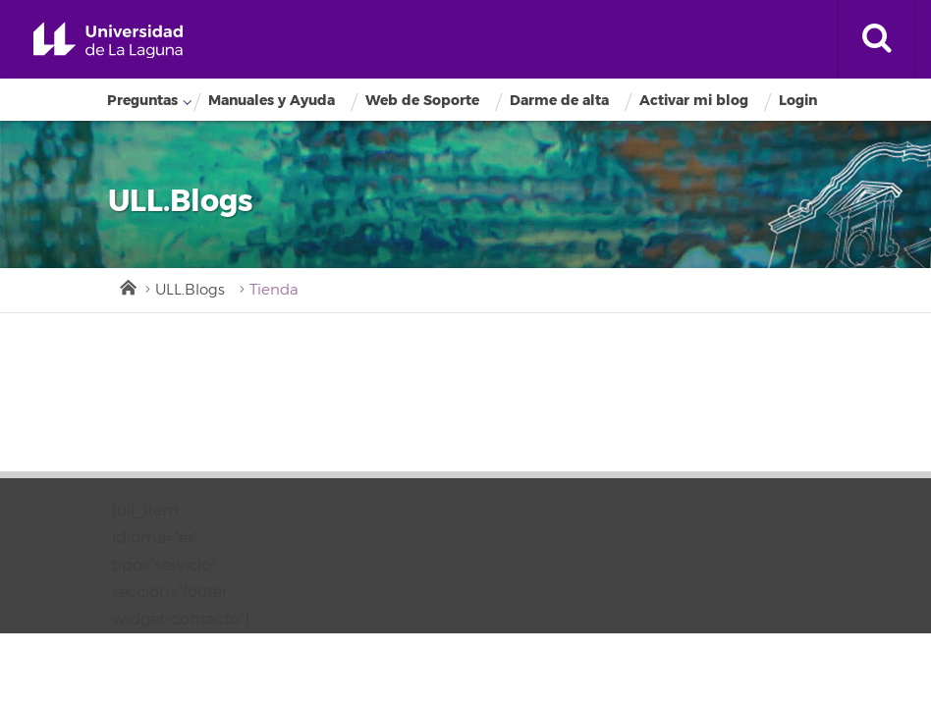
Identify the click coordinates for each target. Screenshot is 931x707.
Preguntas (142, 100)
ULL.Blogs (190, 290)
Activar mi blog (693, 100)
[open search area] (877, 39)
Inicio (126, 285)
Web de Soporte (422, 100)
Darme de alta (559, 100)
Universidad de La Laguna (108, 41)
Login (798, 100)
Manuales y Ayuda (271, 100)
